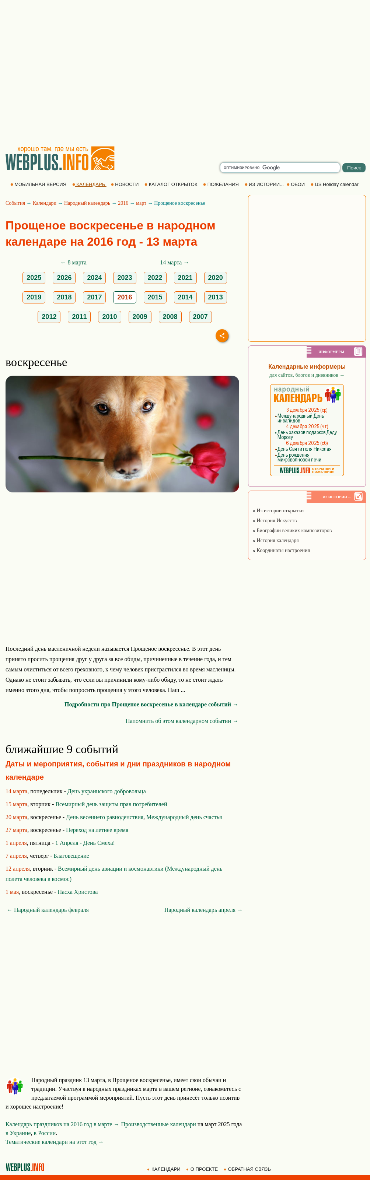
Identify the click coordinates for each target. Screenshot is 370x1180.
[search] (280, 167)
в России (45, 1133)
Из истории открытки (278, 510)
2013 (215, 297)
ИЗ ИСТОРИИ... (265, 184)
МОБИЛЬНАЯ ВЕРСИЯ (39, 184)
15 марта (16, 804)
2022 (155, 277)
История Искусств (274, 520)
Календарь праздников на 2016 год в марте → (62, 1124)
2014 (185, 297)
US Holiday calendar (335, 184)
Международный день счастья (184, 817)
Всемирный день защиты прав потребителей (111, 804)
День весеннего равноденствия (104, 817)
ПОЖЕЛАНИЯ (221, 184)
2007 (200, 316)
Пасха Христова (77, 892)
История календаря (275, 540)
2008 (170, 316)
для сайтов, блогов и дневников (307, 375)
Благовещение (71, 856)
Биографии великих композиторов (292, 530)
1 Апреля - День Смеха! (85, 843)
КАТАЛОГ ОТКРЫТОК (171, 184)
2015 (155, 297)
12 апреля (18, 868)
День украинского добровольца (106, 791)
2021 (185, 277)
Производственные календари (158, 1124)
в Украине (18, 1133)
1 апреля (16, 843)
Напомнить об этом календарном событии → (182, 721)
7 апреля (16, 856)
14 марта (16, 791)
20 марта (16, 817)
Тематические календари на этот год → (55, 1142)
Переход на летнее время (97, 830)
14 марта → (174, 262)
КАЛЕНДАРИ (164, 1169)
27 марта (16, 830)
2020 (215, 277)
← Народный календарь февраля (48, 910)
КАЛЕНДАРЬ (89, 184)
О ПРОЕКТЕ (202, 1169)
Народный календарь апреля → (203, 910)
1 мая (12, 892)
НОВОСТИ (125, 184)
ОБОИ (296, 184)
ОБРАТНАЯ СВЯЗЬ (248, 1169)
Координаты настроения (281, 550)
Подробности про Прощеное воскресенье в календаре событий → (151, 704)
